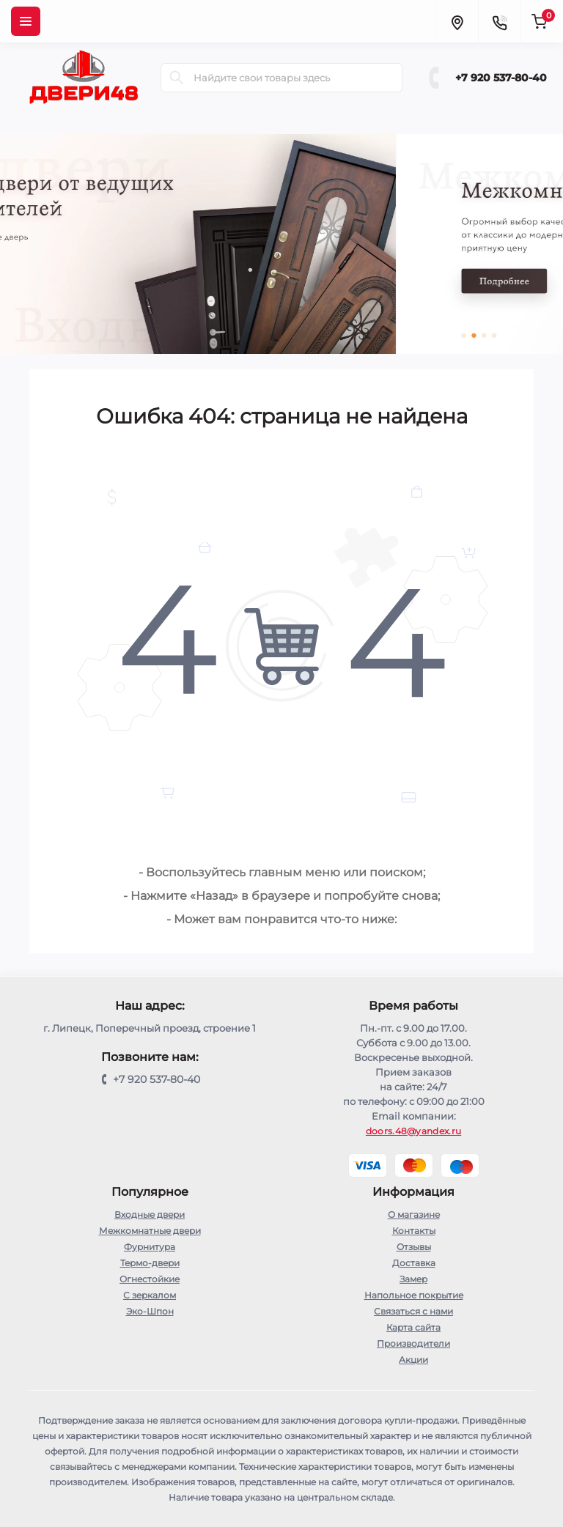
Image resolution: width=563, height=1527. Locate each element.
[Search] (177, 77)
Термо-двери (150, 1262)
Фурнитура (149, 1246)
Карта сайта (413, 1327)
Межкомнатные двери (150, 1230)
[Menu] (25, 21)
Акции (413, 1359)
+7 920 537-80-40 (501, 77)
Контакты (413, 1230)
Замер (413, 1278)
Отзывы (414, 1246)
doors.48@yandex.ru (413, 1130)
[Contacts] (499, 21)
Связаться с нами (413, 1311)
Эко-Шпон (150, 1311)
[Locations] (456, 21)
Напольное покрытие (413, 1295)
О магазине (414, 1214)
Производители (413, 1343)
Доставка (413, 1262)
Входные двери (149, 1214)
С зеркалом (149, 1295)
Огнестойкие (149, 1278)
